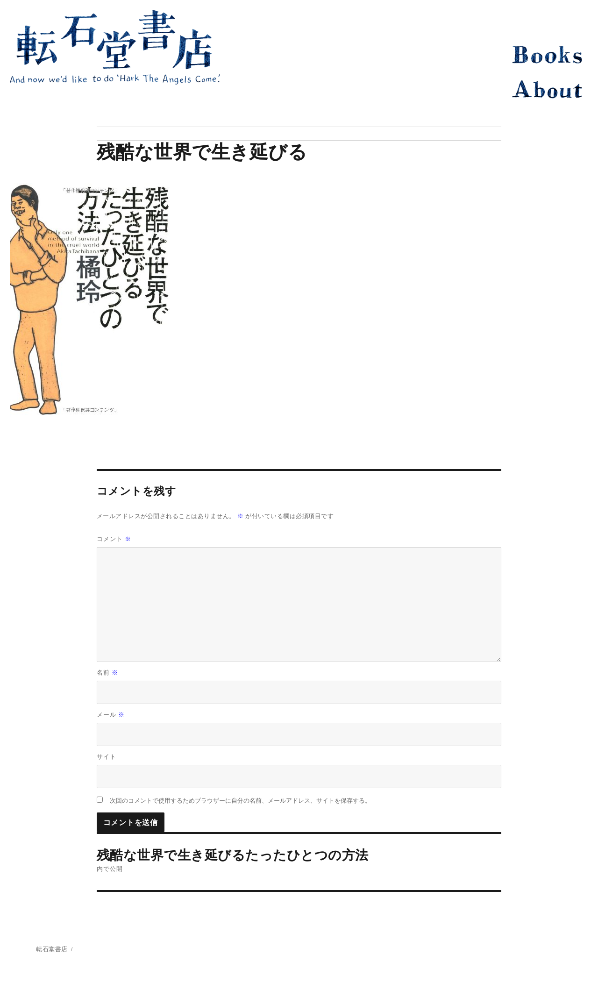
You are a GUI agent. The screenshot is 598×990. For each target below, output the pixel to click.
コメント (114, 538)
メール (111, 714)
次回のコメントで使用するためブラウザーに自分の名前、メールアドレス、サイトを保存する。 (240, 800)
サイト (106, 756)
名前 (108, 672)
